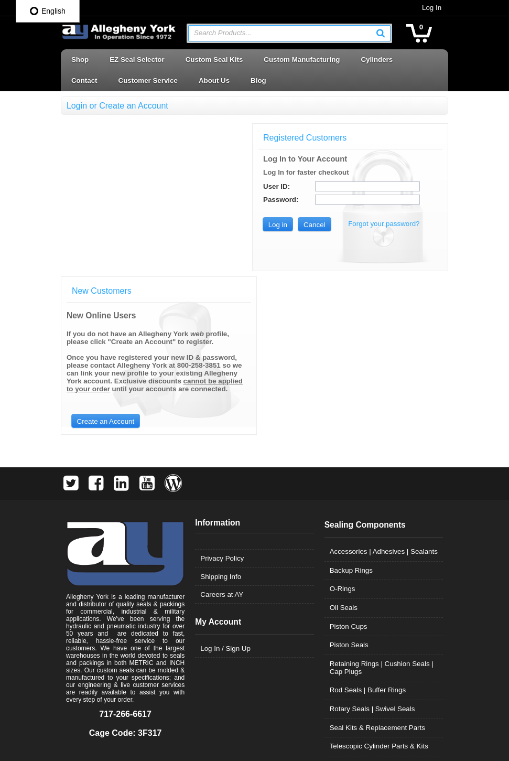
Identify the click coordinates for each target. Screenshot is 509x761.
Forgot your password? (390, 224)
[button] (383, 33)
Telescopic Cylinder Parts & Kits (379, 593)
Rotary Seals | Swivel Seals (373, 556)
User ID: (282, 186)
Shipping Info (220, 423)
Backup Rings (351, 417)
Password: (287, 199)
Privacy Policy (221, 405)
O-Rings (343, 436)
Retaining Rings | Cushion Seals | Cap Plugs (382, 514)
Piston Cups (349, 473)
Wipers (341, 668)
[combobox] (289, 33)
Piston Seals (349, 492)
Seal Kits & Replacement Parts (378, 574)
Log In (433, 8)
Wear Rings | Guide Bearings (375, 649)
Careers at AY (221, 441)
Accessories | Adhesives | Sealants (384, 398)
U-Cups (342, 612)
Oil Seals (344, 454)
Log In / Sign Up (225, 495)
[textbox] (284, 33)
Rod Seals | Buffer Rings (368, 537)
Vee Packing (349, 631)
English (48, 11)
